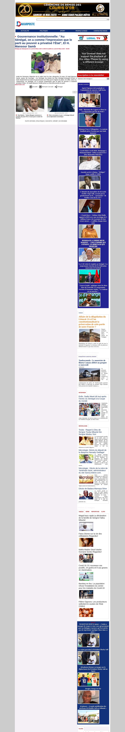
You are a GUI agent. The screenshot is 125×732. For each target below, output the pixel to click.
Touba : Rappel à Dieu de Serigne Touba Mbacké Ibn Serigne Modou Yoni (90, 432)
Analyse (81, 312)
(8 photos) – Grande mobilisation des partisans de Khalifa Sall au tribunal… (93, 707)
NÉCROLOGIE (83, 426)
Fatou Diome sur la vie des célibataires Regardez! (90, 535)
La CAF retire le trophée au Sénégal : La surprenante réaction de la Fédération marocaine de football (93, 266)
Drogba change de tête (93, 689)
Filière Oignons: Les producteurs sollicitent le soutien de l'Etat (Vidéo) (93, 604)
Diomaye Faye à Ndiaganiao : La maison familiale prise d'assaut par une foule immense (93, 131)
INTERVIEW (82, 392)
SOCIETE (48, 121)
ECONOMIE (63, 121)
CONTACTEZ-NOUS (100, 31)
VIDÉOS (81, 511)
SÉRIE (87, 511)
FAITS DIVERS (30, 121)
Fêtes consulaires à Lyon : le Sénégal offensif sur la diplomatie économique (60, 115)
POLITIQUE (44, 31)
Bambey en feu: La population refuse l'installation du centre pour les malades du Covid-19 (92, 586)
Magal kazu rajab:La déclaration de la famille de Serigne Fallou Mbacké (92, 518)
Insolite (81, 728)
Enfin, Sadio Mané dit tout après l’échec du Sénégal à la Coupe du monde (92, 398)
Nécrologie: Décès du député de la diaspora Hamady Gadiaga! (93, 451)
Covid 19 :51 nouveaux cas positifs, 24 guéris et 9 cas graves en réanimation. (93, 567)
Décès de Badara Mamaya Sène (93, 489)
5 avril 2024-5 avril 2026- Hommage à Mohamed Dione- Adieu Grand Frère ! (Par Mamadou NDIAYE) (93, 152)
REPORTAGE (95, 511)
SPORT (62, 31)
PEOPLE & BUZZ (81, 31)
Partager (59, 86)
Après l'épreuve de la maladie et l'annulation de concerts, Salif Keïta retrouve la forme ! (93, 90)
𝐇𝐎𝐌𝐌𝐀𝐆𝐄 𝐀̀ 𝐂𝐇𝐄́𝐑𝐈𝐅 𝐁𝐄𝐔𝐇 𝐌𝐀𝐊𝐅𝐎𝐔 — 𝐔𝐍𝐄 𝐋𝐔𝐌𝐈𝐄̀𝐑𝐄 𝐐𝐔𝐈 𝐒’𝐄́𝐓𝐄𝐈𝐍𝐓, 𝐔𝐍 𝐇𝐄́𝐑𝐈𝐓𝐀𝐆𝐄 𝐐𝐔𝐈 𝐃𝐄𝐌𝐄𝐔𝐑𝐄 (93, 243)
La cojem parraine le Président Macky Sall (93, 649)
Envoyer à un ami (46, 86)
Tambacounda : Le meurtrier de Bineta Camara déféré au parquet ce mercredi (93, 362)
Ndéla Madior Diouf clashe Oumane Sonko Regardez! (90, 551)
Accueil (33, 86)
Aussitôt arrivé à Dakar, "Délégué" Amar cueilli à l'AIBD (93, 173)
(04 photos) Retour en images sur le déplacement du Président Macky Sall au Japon (93, 669)
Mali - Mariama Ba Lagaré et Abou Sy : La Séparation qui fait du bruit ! (93, 110)
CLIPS (103, 511)
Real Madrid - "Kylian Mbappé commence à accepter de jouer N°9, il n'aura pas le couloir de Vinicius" (29, 116)
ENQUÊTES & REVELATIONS (87, 356)
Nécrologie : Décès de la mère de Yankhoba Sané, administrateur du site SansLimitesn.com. (93, 470)
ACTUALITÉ (25, 31)
